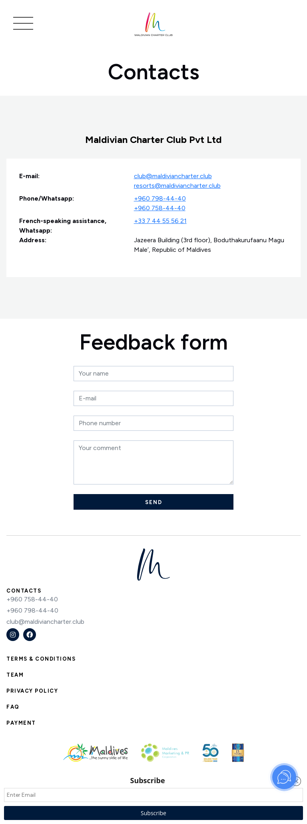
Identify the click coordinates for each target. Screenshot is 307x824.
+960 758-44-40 (159, 208)
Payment (21, 723)
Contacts (23, 591)
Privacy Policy (32, 691)
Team (15, 675)
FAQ (13, 707)
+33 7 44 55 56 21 (160, 221)
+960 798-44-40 (160, 198)
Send (153, 502)
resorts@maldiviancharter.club (177, 185)
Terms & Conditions (41, 659)
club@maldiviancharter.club (173, 176)
